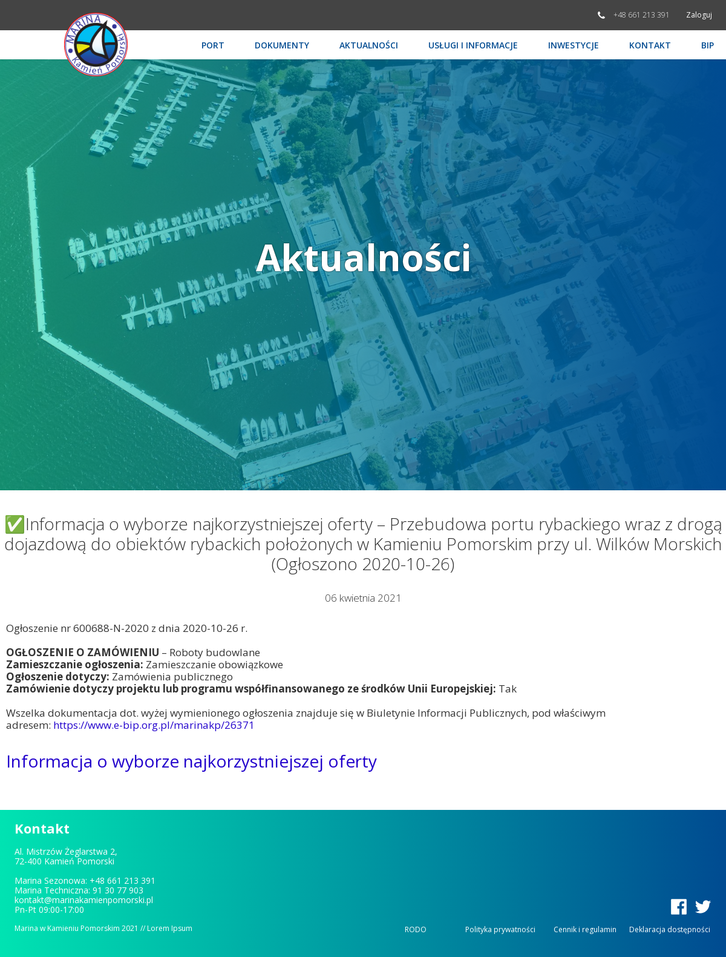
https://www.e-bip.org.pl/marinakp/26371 (154, 725)
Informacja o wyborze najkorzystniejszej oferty (191, 760)
